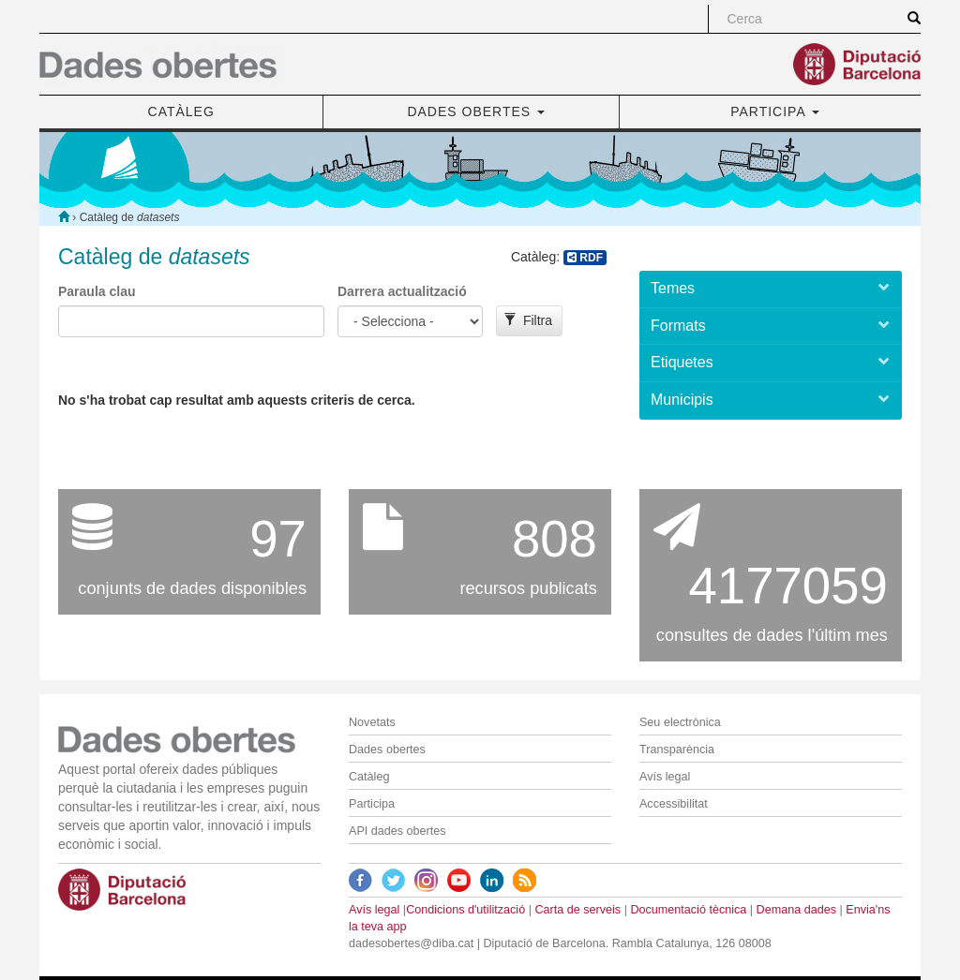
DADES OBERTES (476, 111)
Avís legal (664, 776)
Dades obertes (387, 749)
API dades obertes (397, 831)
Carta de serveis (577, 909)
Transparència (676, 749)
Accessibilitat (673, 803)
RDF (585, 257)
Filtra (528, 320)
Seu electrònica (680, 722)
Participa (372, 803)
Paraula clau (97, 291)
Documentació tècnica (688, 909)
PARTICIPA (774, 111)
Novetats (372, 722)
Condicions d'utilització (465, 909)
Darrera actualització (402, 291)
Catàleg (369, 776)
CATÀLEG (181, 111)
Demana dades (796, 909)
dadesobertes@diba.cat (411, 943)
